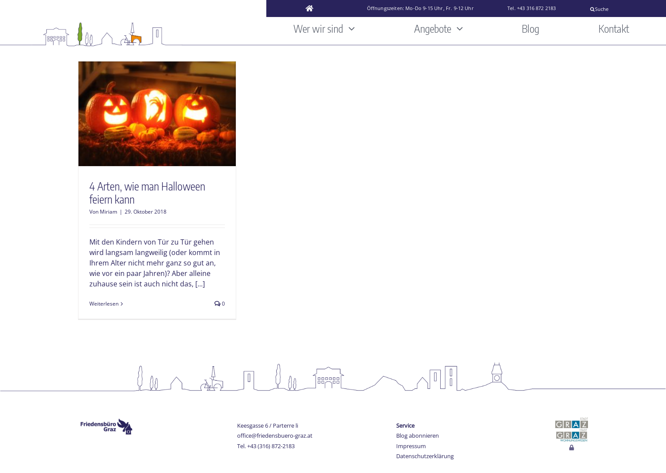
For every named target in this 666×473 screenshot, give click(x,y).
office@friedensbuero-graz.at (275, 435)
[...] (200, 284)
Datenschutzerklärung (425, 456)
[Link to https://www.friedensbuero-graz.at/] (309, 9)
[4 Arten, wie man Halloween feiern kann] (157, 114)
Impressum (411, 446)
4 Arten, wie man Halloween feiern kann (147, 192)
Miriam (108, 211)
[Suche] (624, 9)
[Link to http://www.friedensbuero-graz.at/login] (571, 447)
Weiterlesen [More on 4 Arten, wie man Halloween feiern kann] (104, 303)
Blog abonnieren (417, 435)
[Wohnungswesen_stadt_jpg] (571, 431)
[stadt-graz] (571, 421)
